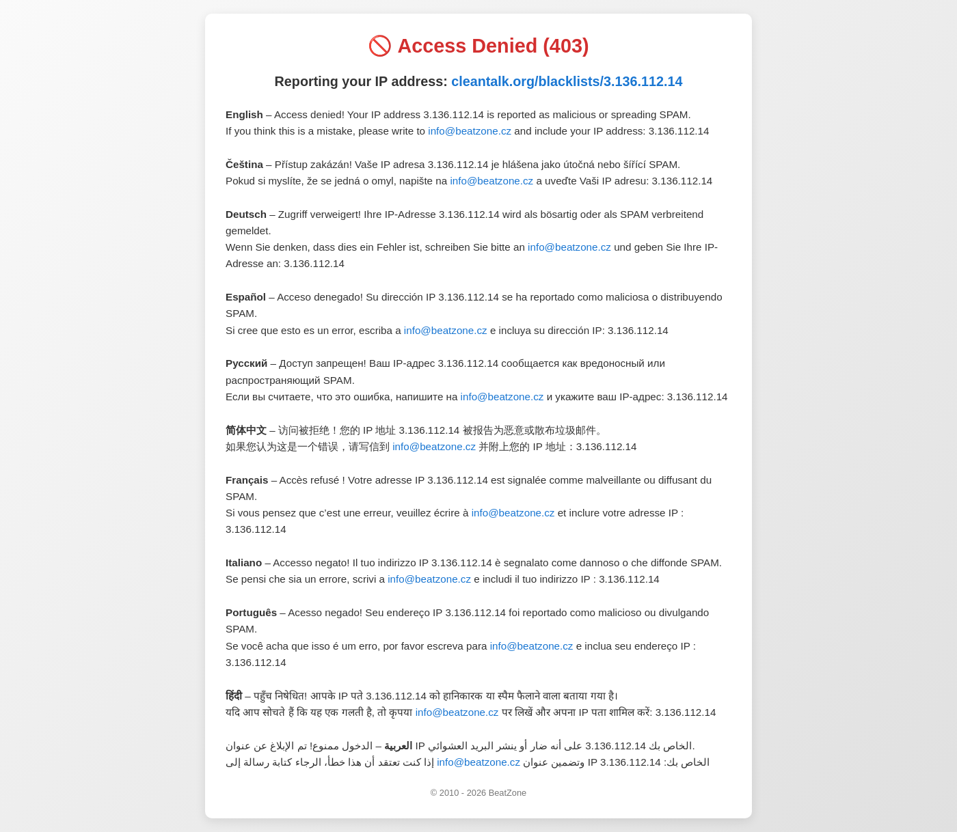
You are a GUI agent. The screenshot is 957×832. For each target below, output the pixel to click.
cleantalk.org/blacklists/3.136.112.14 (566, 81)
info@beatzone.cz (469, 131)
